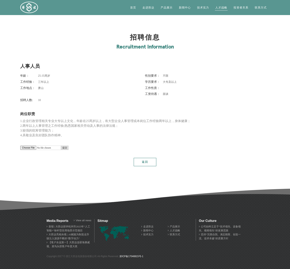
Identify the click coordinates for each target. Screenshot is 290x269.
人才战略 (221, 7)
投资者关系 (241, 7)
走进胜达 (148, 7)
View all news (82, 220)
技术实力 (203, 7)
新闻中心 (185, 7)
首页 (133, 7)
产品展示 (167, 7)
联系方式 (261, 7)
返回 (145, 161)
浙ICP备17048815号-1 (131, 256)
